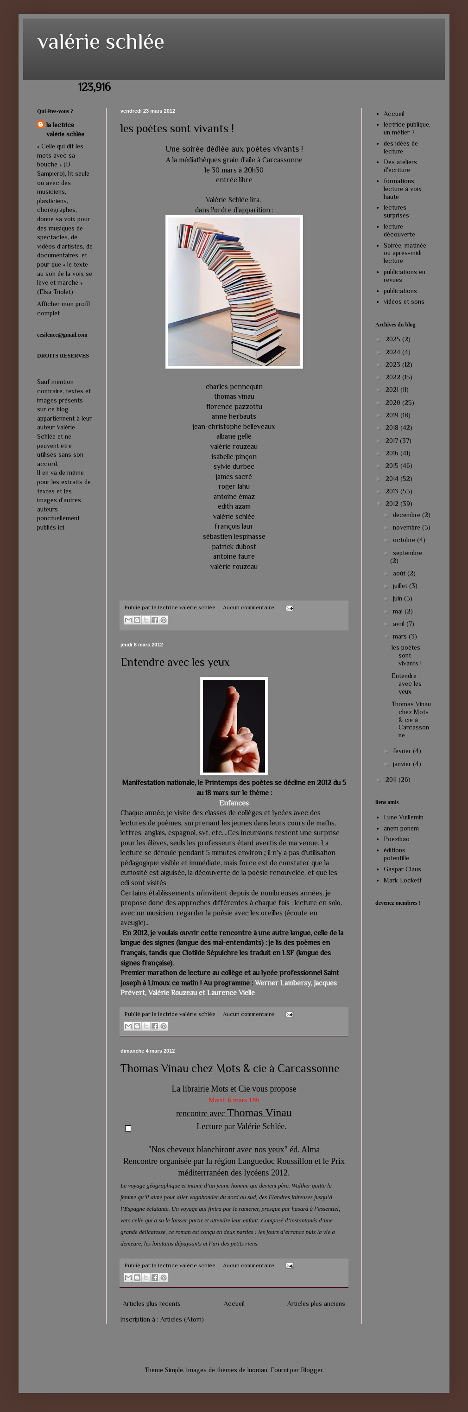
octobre (405, 539)
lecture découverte (399, 230)
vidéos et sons (404, 301)
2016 (393, 453)
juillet (401, 585)
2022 (394, 377)
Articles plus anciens (316, 1303)
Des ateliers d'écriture (400, 165)
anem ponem (401, 828)
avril (399, 623)
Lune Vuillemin (404, 817)
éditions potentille (396, 854)
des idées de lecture (401, 147)
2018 (393, 427)
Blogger (312, 1370)
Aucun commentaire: (250, 607)
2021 (393, 389)
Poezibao (397, 839)
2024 (394, 352)
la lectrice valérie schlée (65, 129)
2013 (393, 491)
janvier (403, 763)
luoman (257, 1370)
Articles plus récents (152, 1303)
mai (399, 611)
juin (398, 598)
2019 (393, 415)
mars (401, 636)
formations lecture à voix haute (403, 188)
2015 (393, 465)
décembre (407, 514)
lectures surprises (396, 211)
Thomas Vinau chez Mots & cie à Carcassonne (229, 1068)
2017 (393, 440)
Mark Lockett (403, 880)
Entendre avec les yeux (175, 662)
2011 (392, 779)
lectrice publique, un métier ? (407, 128)
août (400, 573)
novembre (407, 527)
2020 (394, 402)
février (403, 750)
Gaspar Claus (402, 869)
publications (400, 290)
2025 (394, 339)
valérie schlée (100, 41)
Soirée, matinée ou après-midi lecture (405, 253)
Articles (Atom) (182, 1319)
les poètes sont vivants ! (177, 128)
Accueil (234, 1303)
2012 (393, 503)
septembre (407, 552)
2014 (393, 478)
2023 (394, 364)
